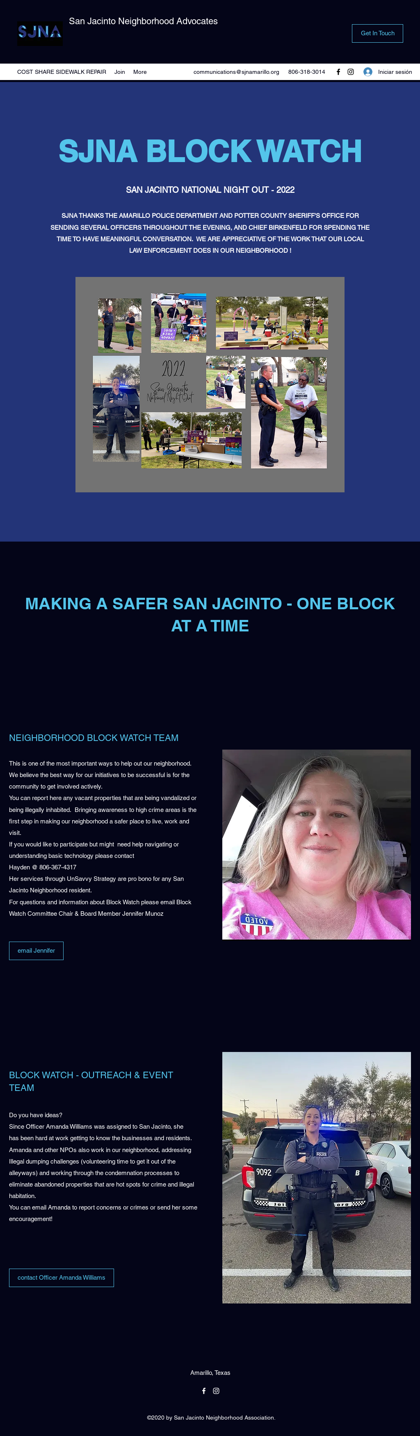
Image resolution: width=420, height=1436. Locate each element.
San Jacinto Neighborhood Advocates (143, 21)
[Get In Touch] (377, 33)
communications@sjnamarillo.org (236, 72)
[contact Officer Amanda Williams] (61, 1278)
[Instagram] (351, 72)
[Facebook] (338, 72)
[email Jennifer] (36, 951)
